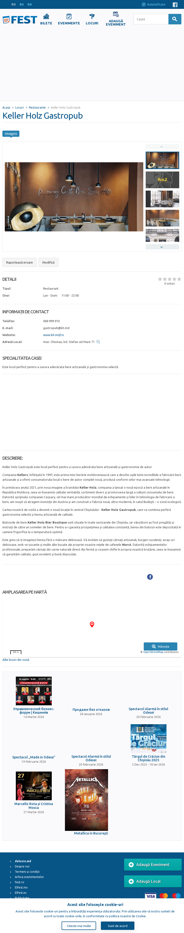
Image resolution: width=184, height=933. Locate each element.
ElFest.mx (21, 887)
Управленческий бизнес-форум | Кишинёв (33, 710)
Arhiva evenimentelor (29, 876)
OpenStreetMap (153, 652)
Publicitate (22, 898)
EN (30, 4)
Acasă (6, 107)
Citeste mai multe (79, 925)
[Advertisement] (92, 65)
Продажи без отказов (91, 710)
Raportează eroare (19, 262)
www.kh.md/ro (53, 335)
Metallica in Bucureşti (91, 833)
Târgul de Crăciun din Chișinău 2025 (148, 758)
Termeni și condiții (27, 871)
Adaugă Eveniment (149, 864)
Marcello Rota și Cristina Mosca (33, 805)
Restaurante (37, 107)
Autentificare (153, 4)
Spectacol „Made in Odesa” (33, 757)
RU (22, 4)
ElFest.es (20, 892)
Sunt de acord (117, 925)
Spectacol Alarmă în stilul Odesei (148, 710)
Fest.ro (19, 882)
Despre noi (22, 866)
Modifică (48, 262)
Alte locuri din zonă (15, 659)
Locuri (19, 107)
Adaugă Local (145, 881)
